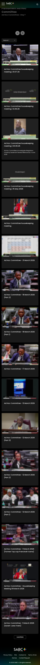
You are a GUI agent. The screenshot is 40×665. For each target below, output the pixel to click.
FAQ (15, 655)
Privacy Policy (8, 655)
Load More (20, 637)
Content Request (24, 658)
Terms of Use (32, 655)
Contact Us (22, 655)
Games (14, 658)
